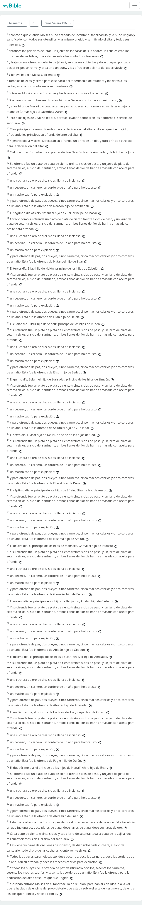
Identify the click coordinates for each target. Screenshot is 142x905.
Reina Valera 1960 (56, 23)
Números (16, 23)
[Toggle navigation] (134, 5)
